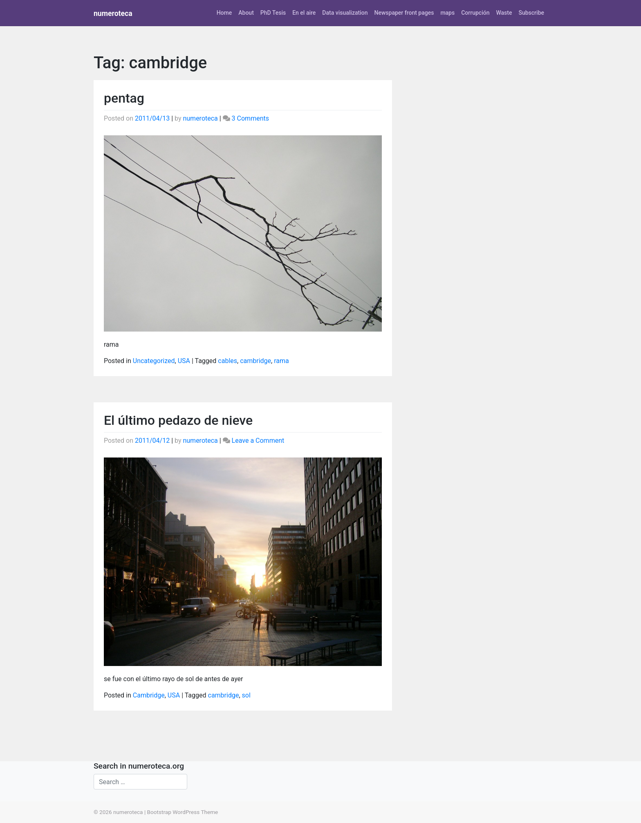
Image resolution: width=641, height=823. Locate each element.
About (246, 12)
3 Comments (250, 118)
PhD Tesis (273, 12)
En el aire (304, 12)
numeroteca (113, 13)
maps (447, 12)
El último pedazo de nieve (178, 420)
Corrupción (475, 12)
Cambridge (149, 695)
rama (281, 361)
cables (227, 361)
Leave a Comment (258, 440)
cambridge (255, 361)
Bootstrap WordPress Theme (182, 812)
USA (184, 361)
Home (224, 12)
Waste (504, 12)
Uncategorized (154, 361)
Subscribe (531, 12)
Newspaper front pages (404, 12)
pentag (124, 98)
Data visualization (345, 12)
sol (246, 695)
